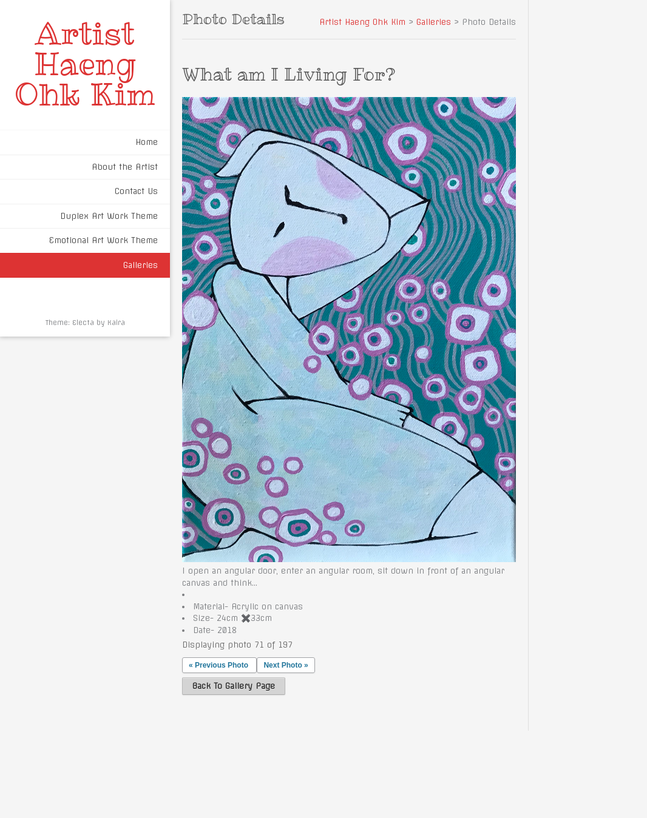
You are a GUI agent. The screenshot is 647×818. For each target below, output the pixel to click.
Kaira (116, 322)
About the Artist (125, 167)
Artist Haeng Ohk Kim (85, 63)
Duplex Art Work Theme (109, 216)
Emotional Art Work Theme (103, 240)
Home (146, 142)
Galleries (140, 265)
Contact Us (136, 191)
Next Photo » (285, 665)
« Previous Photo (218, 665)
